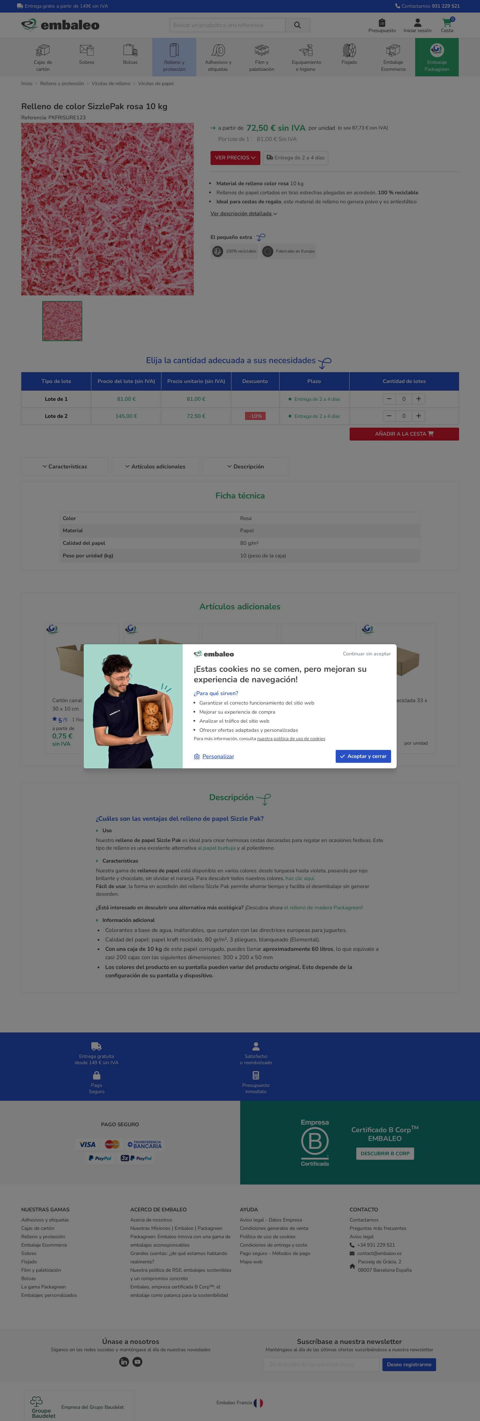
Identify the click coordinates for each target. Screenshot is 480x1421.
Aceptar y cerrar (363, 756)
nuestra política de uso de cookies (291, 739)
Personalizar (214, 756)
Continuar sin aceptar (367, 653)
